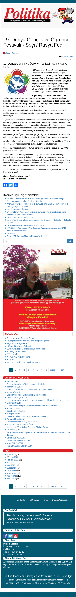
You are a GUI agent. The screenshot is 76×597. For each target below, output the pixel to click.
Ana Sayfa (20, 500)
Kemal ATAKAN (13, 392)
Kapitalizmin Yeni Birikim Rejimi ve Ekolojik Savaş (27, 427)
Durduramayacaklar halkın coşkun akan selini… (27, 349)
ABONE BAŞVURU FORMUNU (21, 564)
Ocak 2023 (11, 470)
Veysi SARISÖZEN (15, 443)
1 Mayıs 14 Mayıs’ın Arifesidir (19, 346)
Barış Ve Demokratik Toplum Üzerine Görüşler (26, 384)
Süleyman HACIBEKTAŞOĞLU (20, 424)
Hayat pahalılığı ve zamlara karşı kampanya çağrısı (28, 341)
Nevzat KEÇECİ (13, 430)
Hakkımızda (34, 500)
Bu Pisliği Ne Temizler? (16, 351)
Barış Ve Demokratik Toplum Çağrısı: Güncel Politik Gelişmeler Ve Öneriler (38, 400)
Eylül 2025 (11, 454)
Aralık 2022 (11, 473)
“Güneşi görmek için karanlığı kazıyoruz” (24, 362)
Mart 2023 (11, 465)
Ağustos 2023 (12, 457)
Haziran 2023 (12, 460)
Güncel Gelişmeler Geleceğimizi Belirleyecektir (26, 395)
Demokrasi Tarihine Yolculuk (18, 440)
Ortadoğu (11, 233)
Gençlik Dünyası (12, 53)
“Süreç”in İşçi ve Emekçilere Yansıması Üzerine (26, 416)
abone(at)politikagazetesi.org (36, 562)
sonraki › (54, 370)
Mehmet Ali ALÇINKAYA (17, 397)
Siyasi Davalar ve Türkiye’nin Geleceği (23, 422)
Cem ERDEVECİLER (16, 438)
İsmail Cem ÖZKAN (15, 387)
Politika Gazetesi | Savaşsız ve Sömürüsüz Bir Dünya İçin (46, 583)
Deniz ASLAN (67, 56)
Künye (45, 500)
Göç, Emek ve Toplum (16, 411)
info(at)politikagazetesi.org (57, 580)
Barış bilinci (11, 359)
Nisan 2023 (11, 462)
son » (63, 370)
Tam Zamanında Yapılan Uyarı (19, 446)
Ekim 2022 (11, 479)
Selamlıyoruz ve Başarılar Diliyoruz (21, 338)
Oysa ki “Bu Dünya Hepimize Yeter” (21, 217)
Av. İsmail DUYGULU (16, 419)
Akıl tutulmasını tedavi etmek (19, 357)
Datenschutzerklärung (61, 500)
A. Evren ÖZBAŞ (14, 408)
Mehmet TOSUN (14, 403)
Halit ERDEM (12, 381)
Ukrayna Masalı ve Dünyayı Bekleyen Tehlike (25, 225)
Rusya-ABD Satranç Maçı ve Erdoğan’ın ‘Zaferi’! (27, 236)
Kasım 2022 (12, 476)
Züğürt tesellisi (13, 354)
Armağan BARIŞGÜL (16, 414)
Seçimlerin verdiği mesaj (17, 343)
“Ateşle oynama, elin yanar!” (18, 209)
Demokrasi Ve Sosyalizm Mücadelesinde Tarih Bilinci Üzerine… (33, 406)
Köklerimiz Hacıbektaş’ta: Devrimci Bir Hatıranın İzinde (29, 389)
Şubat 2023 (11, 468)
